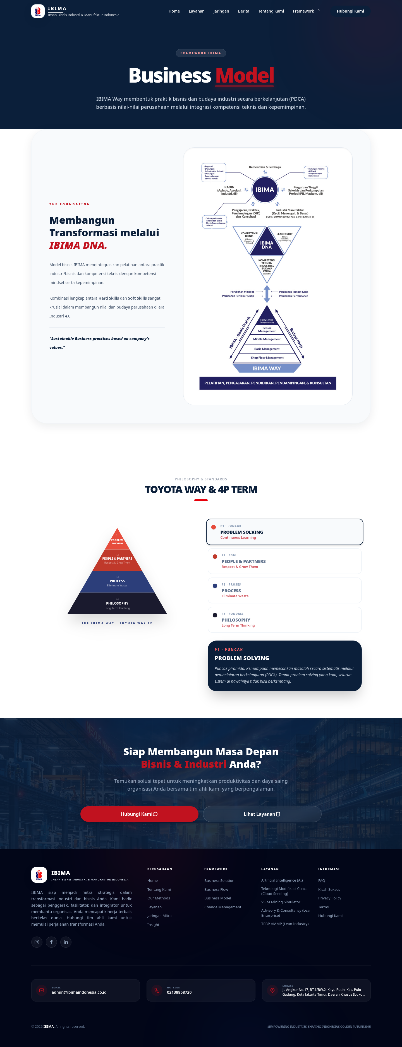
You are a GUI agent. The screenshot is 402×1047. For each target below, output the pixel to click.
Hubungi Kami (350, 11)
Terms (323, 906)
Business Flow (216, 889)
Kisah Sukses (329, 889)
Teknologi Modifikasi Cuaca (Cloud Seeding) (284, 891)
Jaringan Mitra (159, 915)
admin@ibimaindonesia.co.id (79, 992)
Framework (306, 11)
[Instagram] (36, 942)
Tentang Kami (271, 11)
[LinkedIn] (65, 942)
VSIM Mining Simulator (280, 902)
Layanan (196, 11)
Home (174, 11)
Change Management (222, 906)
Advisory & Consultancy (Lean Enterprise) (286, 913)
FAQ (321, 880)
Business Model (217, 898)
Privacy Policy (329, 898)
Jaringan (221, 11)
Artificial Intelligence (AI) (282, 880)
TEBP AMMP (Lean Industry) (284, 923)
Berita (243, 11)
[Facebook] (51, 942)
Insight (153, 924)
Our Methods (158, 898)
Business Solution (219, 880)
